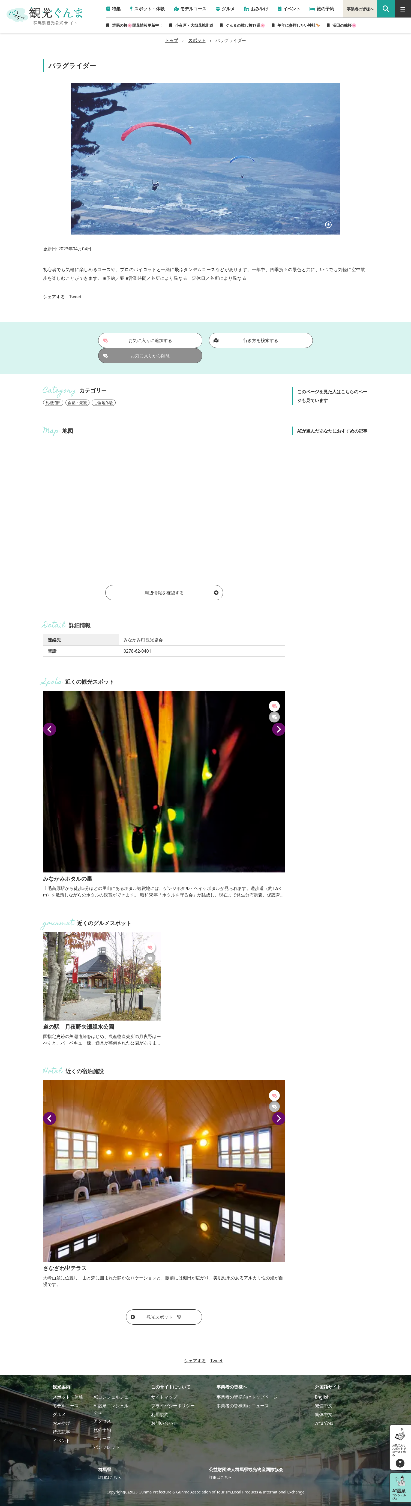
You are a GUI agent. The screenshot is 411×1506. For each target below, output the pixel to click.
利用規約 (160, 1414)
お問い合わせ (164, 1423)
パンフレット (107, 1447)
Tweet (75, 297)
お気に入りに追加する (137, 340)
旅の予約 (102, 1430)
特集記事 (61, 1432)
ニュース (102, 1438)
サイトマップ (164, 1397)
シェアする (54, 297)
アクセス (102, 1421)
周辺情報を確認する (181, 592)
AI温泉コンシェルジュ (111, 1409)
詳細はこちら (109, 1477)
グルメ (59, 1414)
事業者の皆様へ (360, 8)
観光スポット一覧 (156, 1317)
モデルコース (66, 1406)
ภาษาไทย (324, 1423)
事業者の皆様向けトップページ (247, 1397)
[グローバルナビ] (403, 8)
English (322, 1397)
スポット (197, 40)
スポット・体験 (68, 1397)
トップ (171, 40)
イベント (61, 1441)
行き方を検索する (246, 340)
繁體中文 (323, 1406)
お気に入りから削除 (136, 355)
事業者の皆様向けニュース (243, 1406)
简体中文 (323, 1414)
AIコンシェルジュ (111, 1397)
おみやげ (61, 1423)
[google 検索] (386, 8)
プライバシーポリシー (173, 1406)
